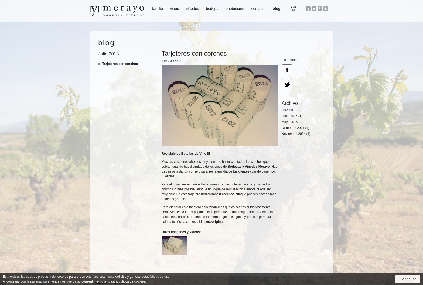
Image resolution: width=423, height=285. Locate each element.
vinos (174, 8)
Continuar (408, 279)
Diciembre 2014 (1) (295, 128)
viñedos (192, 8)
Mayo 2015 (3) (292, 122)
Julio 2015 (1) (291, 110)
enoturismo (235, 8)
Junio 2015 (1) (292, 116)
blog (276, 8)
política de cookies (132, 281)
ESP (293, 7)
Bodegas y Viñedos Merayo (117, 11)
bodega (212, 8)
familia (157, 8)
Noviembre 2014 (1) (296, 134)
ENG (293, 10)
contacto (258, 8)
